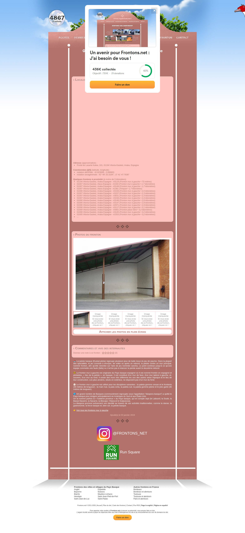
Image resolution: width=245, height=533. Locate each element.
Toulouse (137, 494)
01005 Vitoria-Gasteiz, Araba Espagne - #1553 (98, 214)
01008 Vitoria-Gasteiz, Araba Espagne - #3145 (98, 212)
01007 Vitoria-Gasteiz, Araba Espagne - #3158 (98, 198)
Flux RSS (136, 505)
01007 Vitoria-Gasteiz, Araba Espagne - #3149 (98, 186)
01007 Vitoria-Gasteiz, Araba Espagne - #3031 (98, 195)
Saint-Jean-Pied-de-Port (108, 496)
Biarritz (77, 494)
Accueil (63, 37)
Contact (182, 37)
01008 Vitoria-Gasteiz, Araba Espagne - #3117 (98, 207)
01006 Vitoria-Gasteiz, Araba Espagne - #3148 (98, 200)
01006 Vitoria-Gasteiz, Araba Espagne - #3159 (98, 191)
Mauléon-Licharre (105, 494)
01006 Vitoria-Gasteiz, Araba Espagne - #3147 (98, 203)
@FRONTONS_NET (122, 433)
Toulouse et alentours (142, 496)
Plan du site (107, 505)
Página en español (161, 505)
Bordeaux (137, 489)
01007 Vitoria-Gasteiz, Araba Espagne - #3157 (98, 193)
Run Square (122, 452)
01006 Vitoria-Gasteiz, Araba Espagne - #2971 (98, 205)
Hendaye (78, 496)
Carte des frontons (118, 505)
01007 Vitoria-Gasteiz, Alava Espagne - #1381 (97, 188)
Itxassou (101, 492)
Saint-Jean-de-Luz (81, 499)
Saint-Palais (103, 499)
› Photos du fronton (87, 234)
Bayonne (77, 492)
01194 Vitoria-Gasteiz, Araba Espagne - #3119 (98, 181)
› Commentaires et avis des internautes (99, 348)
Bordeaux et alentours (142, 492)
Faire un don (122, 517)
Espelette (102, 489)
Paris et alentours (140, 499)
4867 (57, 17)
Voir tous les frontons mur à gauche (92, 410)
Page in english (147, 505)
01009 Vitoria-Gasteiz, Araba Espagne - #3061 (98, 210)
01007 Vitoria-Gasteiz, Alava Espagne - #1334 (97, 184)
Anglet (76, 489)
